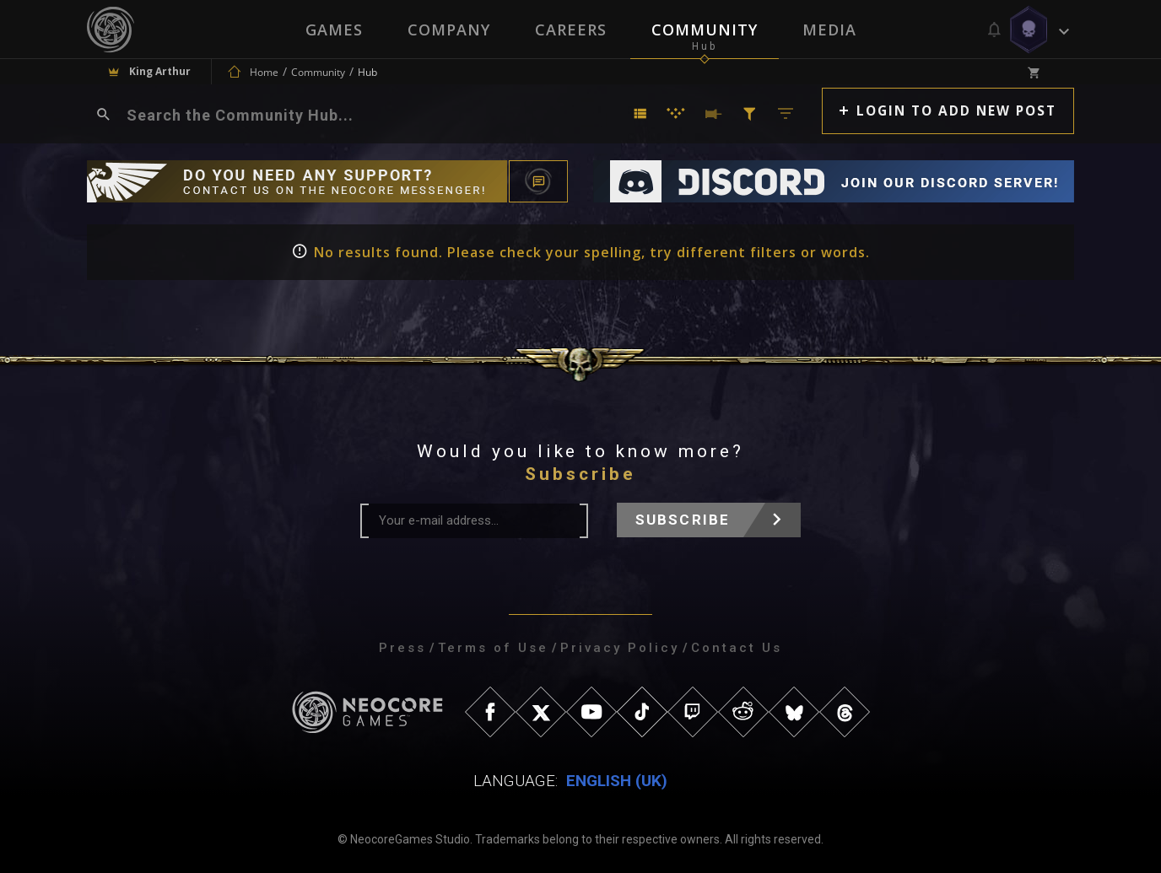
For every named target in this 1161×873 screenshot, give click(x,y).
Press (402, 647)
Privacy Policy (619, 647)
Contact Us (736, 647)
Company (448, 29)
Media (831, 29)
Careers (571, 29)
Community (705, 29)
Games (332, 29)
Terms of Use (493, 647)
